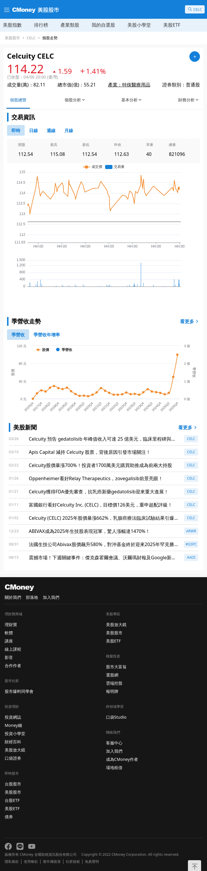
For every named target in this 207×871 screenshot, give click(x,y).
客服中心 (114, 743)
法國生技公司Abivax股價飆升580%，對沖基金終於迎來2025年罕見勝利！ (101, 544)
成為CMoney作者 (122, 759)
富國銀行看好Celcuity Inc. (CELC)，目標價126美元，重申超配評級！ (100, 505)
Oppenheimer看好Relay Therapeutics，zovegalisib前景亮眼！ (96, 478)
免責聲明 (92, 861)
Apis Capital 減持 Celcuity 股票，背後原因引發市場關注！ (90, 452)
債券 (9, 816)
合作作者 (13, 665)
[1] (46, 334)
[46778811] (33, 130)
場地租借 (114, 767)
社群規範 (73, 861)
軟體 (9, 632)
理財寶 (11, 624)
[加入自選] (194, 56)
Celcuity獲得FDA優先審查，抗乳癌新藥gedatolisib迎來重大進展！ (99, 491)
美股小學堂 (139, 25)
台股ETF (12, 800)
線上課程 (13, 649)
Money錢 (13, 725)
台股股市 (13, 784)
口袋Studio (116, 717)
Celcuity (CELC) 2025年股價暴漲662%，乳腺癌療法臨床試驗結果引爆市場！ (104, 518)
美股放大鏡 (15, 750)
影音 (9, 657)
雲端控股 (114, 683)
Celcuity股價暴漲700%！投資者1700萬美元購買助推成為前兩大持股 (100, 465)
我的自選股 (103, 25)
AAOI (191, 557)
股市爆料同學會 (19, 691)
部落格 (32, 597)
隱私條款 (12, 861)
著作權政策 (51, 861)
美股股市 (12, 38)
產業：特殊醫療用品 (129, 84)
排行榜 (41, 25)
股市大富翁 (116, 666)
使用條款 (31, 861)
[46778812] (51, 130)
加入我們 (51, 597)
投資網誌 (13, 717)
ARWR (191, 531)
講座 (9, 641)
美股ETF (171, 25)
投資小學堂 (15, 733)
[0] (16, 130)
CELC (31, 38)
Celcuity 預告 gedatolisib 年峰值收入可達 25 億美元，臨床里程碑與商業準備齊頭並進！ (102, 439)
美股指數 (12, 25)
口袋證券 (13, 758)
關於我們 (13, 597)
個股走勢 (50, 38)
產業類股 (69, 25)
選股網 (112, 675)
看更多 (190, 321)
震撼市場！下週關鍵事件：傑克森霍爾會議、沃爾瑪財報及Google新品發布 (102, 557)
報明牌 (112, 691)
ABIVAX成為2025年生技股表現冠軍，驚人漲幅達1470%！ (89, 531)
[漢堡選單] (6, 9)
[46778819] (69, 130)
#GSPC (191, 544)
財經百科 (13, 741)
